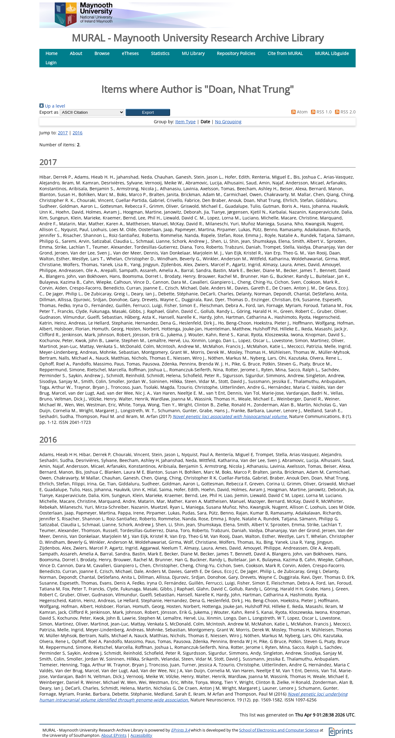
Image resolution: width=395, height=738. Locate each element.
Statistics (160, 53)
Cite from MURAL (285, 53)
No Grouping (228, 121)
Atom (298, 112)
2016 (77, 133)
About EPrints (113, 735)
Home (52, 53)
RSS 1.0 (320, 112)
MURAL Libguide (332, 53)
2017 (63, 133)
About (76, 53)
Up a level (52, 106)
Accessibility (141, 735)
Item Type (185, 121)
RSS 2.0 (344, 112)
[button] (148, 112)
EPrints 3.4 (180, 730)
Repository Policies (236, 53)
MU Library (193, 53)
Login (51, 62)
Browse (102, 53)
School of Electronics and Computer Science (279, 730)
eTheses (130, 53)
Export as (48, 112)
